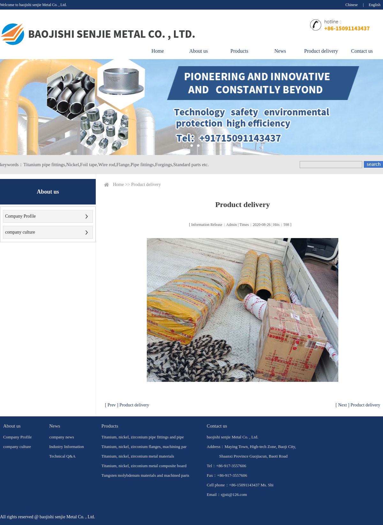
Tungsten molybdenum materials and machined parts (145, 475)
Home (157, 51)
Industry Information (66, 446)
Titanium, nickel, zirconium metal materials (137, 456)
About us (198, 51)
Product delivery (321, 51)
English (374, 5)
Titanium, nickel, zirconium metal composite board (143, 465)
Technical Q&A (62, 456)
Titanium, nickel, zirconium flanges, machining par (144, 446)
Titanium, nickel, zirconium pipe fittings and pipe (142, 437)
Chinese (351, 5)
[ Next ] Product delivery (357, 405)
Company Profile (20, 216)
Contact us (362, 51)
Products (239, 51)
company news (61, 437)
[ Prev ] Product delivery (127, 405)
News (280, 51)
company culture (20, 232)
